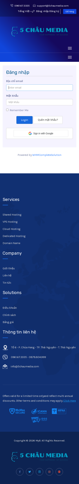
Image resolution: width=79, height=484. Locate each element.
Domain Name (11, 243)
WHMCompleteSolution (46, 155)
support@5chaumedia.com (51, 5)
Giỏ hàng (69, 11)
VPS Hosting (10, 221)
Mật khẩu (12, 95)
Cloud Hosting (11, 229)
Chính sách (9, 315)
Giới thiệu (9, 268)
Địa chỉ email (14, 81)
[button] (41, 133)
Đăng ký (54, 11)
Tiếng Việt (25, 11)
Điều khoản (10, 307)
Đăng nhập (40, 11)
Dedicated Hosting (14, 236)
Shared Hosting (12, 214)
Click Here (69, 400)
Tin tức (7, 282)
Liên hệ (7, 275)
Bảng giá (8, 322)
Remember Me (17, 110)
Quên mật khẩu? (48, 119)
